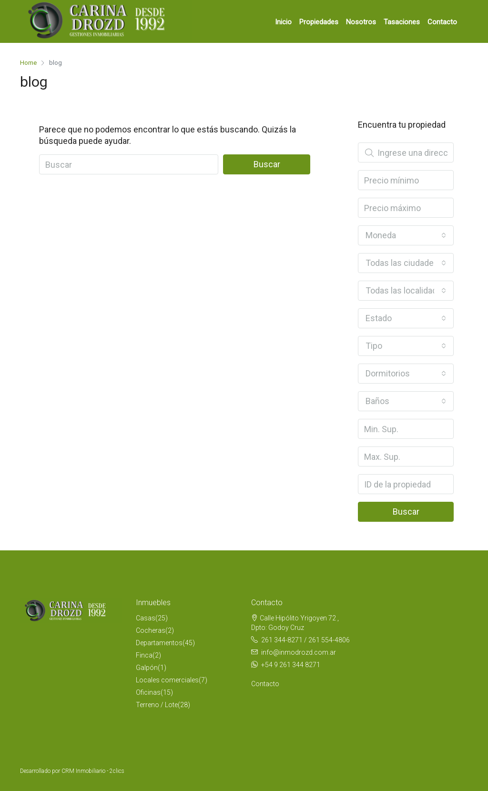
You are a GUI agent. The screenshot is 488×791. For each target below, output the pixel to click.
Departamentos (159, 643)
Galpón (147, 667)
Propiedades (318, 22)
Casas (145, 618)
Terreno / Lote (157, 705)
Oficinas (148, 692)
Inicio (283, 22)
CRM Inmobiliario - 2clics (92, 771)
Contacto (442, 22)
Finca (144, 655)
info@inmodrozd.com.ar (298, 652)
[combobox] (406, 235)
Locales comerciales (167, 680)
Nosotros (361, 22)
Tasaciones (402, 22)
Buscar (267, 164)
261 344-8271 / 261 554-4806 (305, 640)
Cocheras (150, 630)
